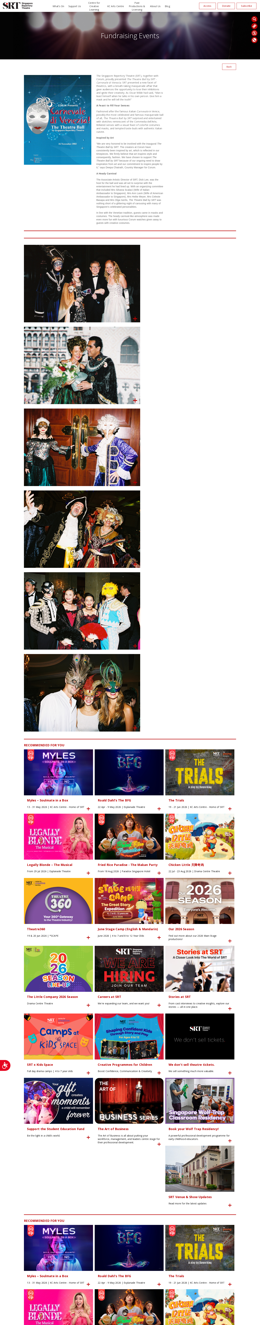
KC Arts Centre (115, 6)
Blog (167, 6)
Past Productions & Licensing (137, 6)
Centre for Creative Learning (94, 6)
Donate (226, 5)
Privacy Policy (96, 1320)
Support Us (74, 6)
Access (207, 5)
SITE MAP (130, 1320)
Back (229, 66)
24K (86, 1320)
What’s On (58, 6)
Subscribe (246, 5)
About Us (155, 6)
